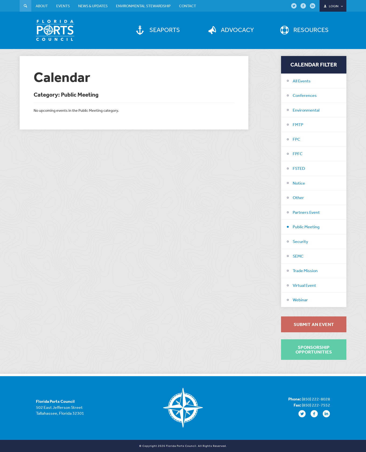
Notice (299, 183)
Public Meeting (306, 226)
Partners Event (306, 212)
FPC (296, 139)
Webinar (300, 299)
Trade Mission (305, 270)
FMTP (298, 124)
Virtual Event (304, 285)
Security (300, 241)
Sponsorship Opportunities (314, 349)
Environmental (306, 109)
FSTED (299, 168)
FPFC (298, 153)
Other (298, 197)
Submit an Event (314, 324)
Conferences (305, 95)
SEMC (298, 256)
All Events (302, 80)
